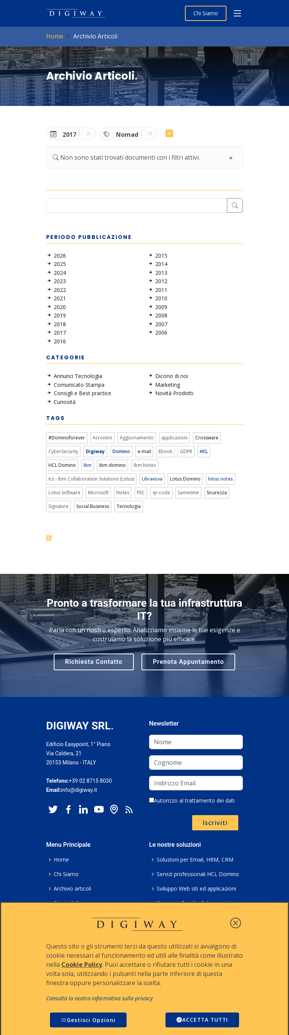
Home (54, 36)
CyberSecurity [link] (63, 451)
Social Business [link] (92, 506)
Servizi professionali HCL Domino (198, 874)
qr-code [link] (161, 492)
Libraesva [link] (152, 479)
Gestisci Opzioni (88, 1020)
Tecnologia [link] (129, 506)
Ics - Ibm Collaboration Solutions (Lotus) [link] (91, 479)
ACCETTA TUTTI (201, 1020)
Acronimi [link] (102, 437)
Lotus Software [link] (64, 492)
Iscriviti (215, 823)
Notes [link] (122, 492)
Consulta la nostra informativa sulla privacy (99, 998)
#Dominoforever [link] (66, 437)
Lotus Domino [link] (185, 479)
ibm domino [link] (112, 465)
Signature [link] (58, 506)
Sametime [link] (188, 492)
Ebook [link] (165, 451)
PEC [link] (141, 492)
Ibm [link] (87, 465)
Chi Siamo (205, 13)
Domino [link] (121, 451)
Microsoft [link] (98, 492)
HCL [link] (204, 451)
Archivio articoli (72, 888)
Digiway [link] (95, 451)
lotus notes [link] (220, 479)
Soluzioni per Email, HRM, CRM (195, 859)
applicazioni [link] (174, 437)
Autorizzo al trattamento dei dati (191, 800)
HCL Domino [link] (62, 465)
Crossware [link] (206, 437)
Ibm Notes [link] (144, 465)
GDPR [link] (186, 451)
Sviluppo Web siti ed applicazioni (196, 888)
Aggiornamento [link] (137, 437)
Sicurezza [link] (217, 492)
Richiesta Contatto (94, 661)
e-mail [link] (144, 451)
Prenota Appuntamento (188, 661)
